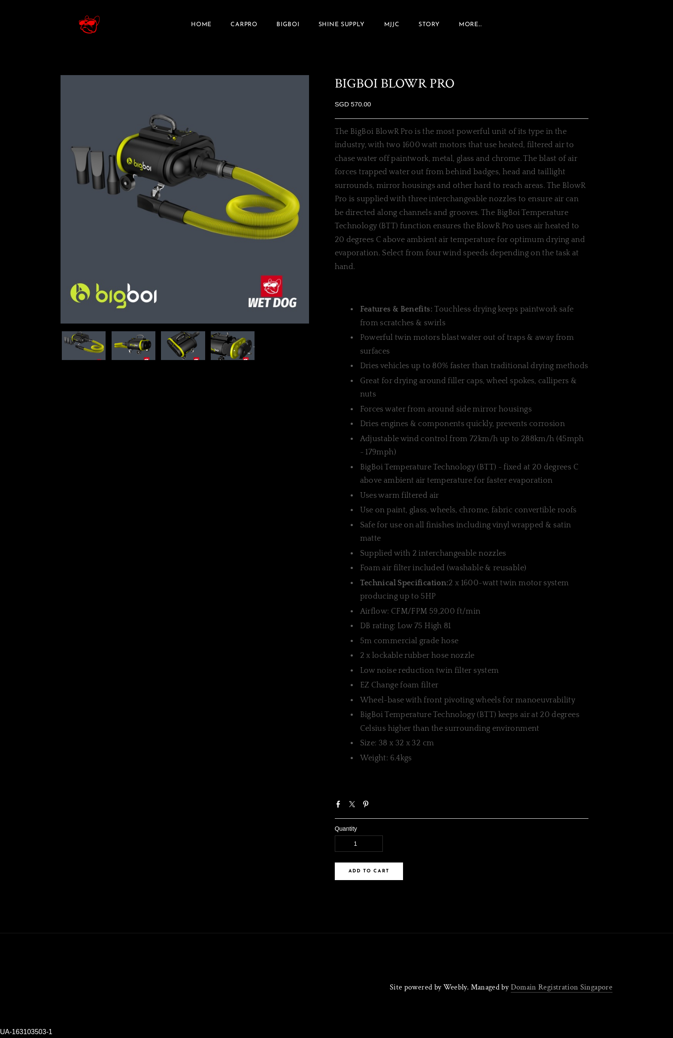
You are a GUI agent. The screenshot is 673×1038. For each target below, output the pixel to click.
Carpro (243, 25)
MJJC (392, 25)
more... (470, 25)
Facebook (340, 808)
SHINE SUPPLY (341, 25)
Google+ (381, 809)
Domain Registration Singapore (561, 989)
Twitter (354, 808)
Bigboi (287, 25)
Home (201, 25)
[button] (369, 873)
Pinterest (367, 808)
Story (429, 25)
